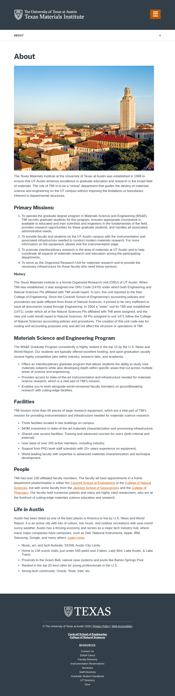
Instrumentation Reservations (88, 663)
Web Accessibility (122, 626)
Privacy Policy (101, 626)
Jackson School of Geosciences (96, 488)
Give (87, 684)
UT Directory (87, 680)
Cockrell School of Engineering (92, 483)
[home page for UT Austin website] (87, 616)
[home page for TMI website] (49, 19)
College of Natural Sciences (87, 637)
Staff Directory (87, 672)
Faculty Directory (87, 659)
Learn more (76, 538)
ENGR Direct (87, 655)
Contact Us (87, 651)
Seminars (87, 667)
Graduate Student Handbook (87, 676)
